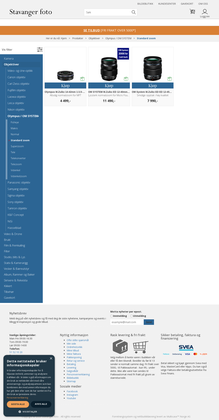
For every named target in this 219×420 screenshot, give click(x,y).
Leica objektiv (16, 103)
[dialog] (29, 386)
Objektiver (94, 38)
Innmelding (120, 315)
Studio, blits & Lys (14, 257)
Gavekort (187, 3)
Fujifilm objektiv (16, 90)
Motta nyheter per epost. (126, 311)
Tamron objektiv (17, 208)
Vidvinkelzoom (19, 176)
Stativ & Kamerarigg (16, 263)
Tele (13, 152)
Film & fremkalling (14, 245)
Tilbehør (9, 292)
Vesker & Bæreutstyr (16, 269)
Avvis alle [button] (41, 404)
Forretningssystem (122, 416)
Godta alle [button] (18, 404)
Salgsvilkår (72, 371)
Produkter (77, 38)
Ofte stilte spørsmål (78, 340)
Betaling (71, 364)
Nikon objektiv (16, 109)
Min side (71, 343)
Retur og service (76, 360)
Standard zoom (146, 38)
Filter (7, 251)
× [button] (51, 358)
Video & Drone (13, 234)
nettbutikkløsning (146, 416)
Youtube (71, 398)
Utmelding (139, 315)
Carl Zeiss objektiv (18, 84)
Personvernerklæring (78, 374)
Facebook (72, 391)
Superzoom (17, 146)
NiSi (10, 221)
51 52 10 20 (15, 352)
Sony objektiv (15, 202)
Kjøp (65, 85)
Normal (15, 134)
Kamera (9, 58)
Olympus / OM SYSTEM (118, 38)
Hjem (64, 38)
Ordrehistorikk (74, 347)
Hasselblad (14, 228)
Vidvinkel (15, 170)
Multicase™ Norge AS (178, 416)
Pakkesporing (74, 357)
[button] (29, 411)
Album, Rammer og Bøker (19, 274)
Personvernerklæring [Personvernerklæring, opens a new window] (17, 397)
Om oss (203, 3)
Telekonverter (18, 158)
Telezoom (16, 164)
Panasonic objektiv (19, 182)
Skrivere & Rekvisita (15, 280)
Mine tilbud (73, 350)
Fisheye (15, 122)
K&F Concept (16, 215)
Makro (14, 128)
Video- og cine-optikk (20, 71)
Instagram (72, 394)
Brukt (7, 240)
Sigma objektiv (16, 195)
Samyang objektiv (18, 189)
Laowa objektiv (17, 97)
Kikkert (8, 286)
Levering (71, 367)
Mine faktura (74, 353)
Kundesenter (167, 3)
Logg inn (205, 16)
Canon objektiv (16, 77)
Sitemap (71, 381)
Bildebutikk (145, 3)
